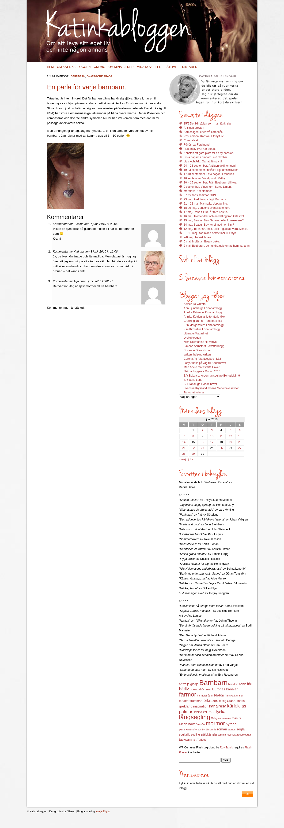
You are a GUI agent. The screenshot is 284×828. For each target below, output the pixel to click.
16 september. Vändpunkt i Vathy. (204, 178)
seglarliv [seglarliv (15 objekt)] (184, 734)
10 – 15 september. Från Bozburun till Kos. (210, 182)
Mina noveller (149, 67)
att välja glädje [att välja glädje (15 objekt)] (188, 684)
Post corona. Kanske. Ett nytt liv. (204, 136)
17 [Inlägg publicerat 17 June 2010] (211, 442)
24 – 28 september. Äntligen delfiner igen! (209, 165)
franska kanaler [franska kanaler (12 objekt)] (234, 695)
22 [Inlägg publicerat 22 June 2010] (193, 448)
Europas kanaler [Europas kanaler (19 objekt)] (225, 689)
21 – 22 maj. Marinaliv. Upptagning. (206, 203)
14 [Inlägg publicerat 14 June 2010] (183, 442)
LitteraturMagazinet (196, 333)
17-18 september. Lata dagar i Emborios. (209, 174)
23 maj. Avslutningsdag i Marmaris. (205, 199)
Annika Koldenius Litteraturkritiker (205, 316)
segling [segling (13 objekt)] (195, 734)
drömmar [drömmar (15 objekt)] (205, 689)
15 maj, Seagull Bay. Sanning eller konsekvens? (214, 220)
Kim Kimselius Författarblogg (202, 329)
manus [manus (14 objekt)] (236, 718)
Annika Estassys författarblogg (203, 312)
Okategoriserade (99, 76)
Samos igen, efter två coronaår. (203, 132)
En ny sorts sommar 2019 (200, 195)
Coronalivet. (191, 140)
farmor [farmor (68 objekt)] (187, 694)
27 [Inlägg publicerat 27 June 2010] (239, 448)
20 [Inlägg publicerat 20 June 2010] (239, 442)
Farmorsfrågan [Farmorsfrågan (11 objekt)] (205, 695)
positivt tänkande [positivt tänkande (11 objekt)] (206, 729)
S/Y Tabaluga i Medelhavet (200, 384)
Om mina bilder (121, 67)
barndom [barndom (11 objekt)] (233, 684)
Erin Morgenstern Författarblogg (203, 325)
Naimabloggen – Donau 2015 (202, 371)
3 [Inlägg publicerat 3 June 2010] (212, 430)
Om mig (99, 67)
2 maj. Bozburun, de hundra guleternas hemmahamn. (217, 245)
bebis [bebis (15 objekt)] (242, 684)
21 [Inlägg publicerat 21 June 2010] (183, 448)
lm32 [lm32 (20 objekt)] (212, 712)
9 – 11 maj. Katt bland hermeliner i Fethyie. (210, 233)
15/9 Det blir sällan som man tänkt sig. (207, 123)
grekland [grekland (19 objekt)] (185, 706)
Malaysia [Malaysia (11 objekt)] (216, 718)
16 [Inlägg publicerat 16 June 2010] (202, 442)
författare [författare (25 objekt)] (210, 700)
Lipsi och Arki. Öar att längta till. (203, 161)
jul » (190, 459)
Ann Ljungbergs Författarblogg (203, 308)
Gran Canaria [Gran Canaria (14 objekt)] (236, 701)
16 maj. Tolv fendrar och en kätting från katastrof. (214, 216)
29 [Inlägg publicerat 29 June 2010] (193, 453)
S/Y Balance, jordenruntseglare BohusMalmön (212, 375)
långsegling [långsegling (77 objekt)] (194, 717)
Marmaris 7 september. (198, 191)
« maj (182, 459)
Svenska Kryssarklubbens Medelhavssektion (211, 388)
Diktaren (189, 67)
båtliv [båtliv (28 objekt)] (184, 689)
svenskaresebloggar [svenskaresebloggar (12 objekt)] (239, 734)
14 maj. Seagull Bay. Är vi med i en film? (209, 224)
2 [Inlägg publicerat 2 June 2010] (202, 430)
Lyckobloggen (192, 337)
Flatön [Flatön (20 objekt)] (219, 695)
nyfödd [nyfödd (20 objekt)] (231, 724)
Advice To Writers (194, 304)
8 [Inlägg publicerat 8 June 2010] (193, 436)
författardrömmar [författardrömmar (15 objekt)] (190, 701)
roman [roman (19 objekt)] (222, 729)
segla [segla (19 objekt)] (240, 729)
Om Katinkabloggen (74, 67)
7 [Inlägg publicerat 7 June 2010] (184, 436)
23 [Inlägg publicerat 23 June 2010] (202, 448)
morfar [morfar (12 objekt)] (201, 724)
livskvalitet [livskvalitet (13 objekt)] (200, 712)
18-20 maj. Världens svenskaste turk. (207, 207)
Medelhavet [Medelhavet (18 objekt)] (188, 724)
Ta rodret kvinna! (194, 392)
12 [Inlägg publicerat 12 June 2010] (230, 436)
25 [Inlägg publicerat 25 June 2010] (221, 448)
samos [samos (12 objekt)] (231, 729)
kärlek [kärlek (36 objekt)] (233, 705)
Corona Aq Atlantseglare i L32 (202, 358)
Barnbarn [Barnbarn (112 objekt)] (213, 682)
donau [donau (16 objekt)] (194, 689)
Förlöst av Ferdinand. (197, 144)
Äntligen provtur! (194, 127)
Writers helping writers (197, 354)
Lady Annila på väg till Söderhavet (205, 363)
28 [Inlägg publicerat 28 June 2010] (183, 453)
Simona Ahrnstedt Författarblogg (204, 346)
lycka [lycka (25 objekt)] (220, 712)
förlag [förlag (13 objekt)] (222, 701)
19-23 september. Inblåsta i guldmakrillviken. (211, 170)
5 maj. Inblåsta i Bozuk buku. (202, 241)
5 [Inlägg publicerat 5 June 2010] (230, 430)
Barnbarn (78, 76)
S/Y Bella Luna (193, 379)
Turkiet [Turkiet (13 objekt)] (201, 739)
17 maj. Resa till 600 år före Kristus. (206, 212)
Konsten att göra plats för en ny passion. (209, 153)
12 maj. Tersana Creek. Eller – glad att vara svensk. (216, 229)
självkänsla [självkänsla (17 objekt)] (209, 734)
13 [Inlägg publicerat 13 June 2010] (239, 436)
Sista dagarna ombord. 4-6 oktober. (206, 157)
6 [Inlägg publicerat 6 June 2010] (240, 430)
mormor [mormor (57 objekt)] (215, 723)
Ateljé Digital (103, 811)
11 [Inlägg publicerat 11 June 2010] (221, 436)
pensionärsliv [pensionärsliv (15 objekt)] (188, 729)
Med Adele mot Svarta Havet (202, 367)
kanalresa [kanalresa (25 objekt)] (218, 706)
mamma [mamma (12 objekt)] (226, 718)
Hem (50, 67)
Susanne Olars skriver (197, 350)
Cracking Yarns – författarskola (203, 320)
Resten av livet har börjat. (200, 148)
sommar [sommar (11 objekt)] (222, 734)
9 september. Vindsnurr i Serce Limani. (208, 186)
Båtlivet (172, 67)
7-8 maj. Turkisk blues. (198, 237)
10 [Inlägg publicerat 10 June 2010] (211, 436)
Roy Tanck (226, 747)
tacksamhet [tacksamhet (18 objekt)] (187, 739)
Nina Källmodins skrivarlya (200, 342)
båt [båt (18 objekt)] (249, 684)
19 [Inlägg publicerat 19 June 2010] (230, 442)
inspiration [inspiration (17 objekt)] (200, 706)
